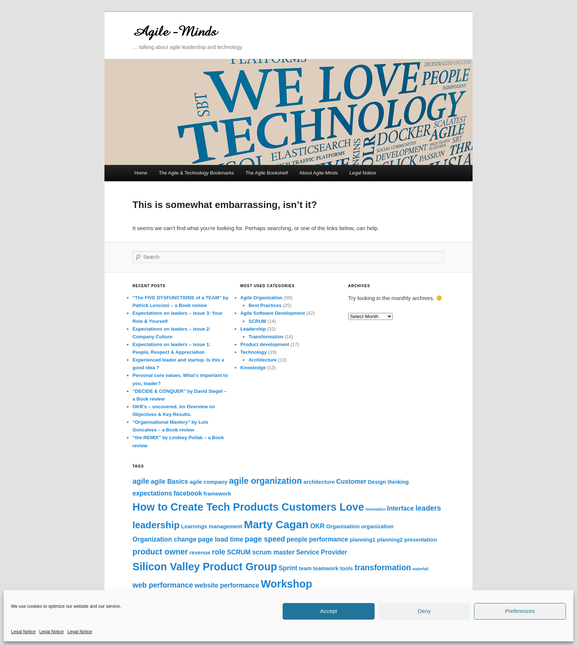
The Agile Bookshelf (266, 173)
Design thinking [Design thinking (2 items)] (388, 482)
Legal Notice (23, 631)
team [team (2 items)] (305, 568)
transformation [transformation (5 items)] (383, 567)
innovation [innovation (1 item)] (376, 509)
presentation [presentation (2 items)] (420, 540)
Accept (328, 611)
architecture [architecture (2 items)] (319, 482)
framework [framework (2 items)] (217, 494)
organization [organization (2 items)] (377, 526)
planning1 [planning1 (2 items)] (362, 540)
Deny (424, 611)
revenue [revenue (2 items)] (200, 553)
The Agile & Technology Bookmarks (196, 173)
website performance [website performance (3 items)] (227, 585)
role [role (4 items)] (218, 552)
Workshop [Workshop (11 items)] (286, 584)
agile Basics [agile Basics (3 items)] (169, 481)
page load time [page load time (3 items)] (220, 539)
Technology (253, 352)
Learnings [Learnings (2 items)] (194, 526)
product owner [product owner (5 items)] (160, 551)
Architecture (262, 360)
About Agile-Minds (319, 173)
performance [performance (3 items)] (328, 539)
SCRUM (257, 321)
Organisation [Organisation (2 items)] (343, 526)
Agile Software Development (272, 313)
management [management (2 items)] (225, 526)
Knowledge (253, 367)
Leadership (253, 329)
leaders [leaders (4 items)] (428, 508)
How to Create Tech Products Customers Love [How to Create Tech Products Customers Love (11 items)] (248, 507)
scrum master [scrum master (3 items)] (273, 552)
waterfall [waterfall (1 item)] (420, 569)
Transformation (265, 336)
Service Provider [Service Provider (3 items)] (321, 552)
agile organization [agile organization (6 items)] (265, 481)
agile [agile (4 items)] (140, 481)
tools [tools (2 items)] (346, 568)
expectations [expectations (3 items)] (152, 493)
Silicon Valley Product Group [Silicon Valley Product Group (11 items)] (204, 566)
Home (140, 173)
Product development (264, 344)
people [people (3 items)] (297, 539)
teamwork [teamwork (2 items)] (326, 568)
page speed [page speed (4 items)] (265, 539)
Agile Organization (261, 297)
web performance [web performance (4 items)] (162, 585)
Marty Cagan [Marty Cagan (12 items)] (276, 524)
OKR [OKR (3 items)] (317, 526)
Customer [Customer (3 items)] (351, 481)
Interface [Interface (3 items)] (400, 508)
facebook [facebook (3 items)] (188, 493)
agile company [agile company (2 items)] (208, 482)
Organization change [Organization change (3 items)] (164, 539)
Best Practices (265, 305)
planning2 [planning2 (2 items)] (390, 540)
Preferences (520, 611)
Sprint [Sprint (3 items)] (288, 568)
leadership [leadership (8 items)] (156, 525)
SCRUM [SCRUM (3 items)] (239, 552)
